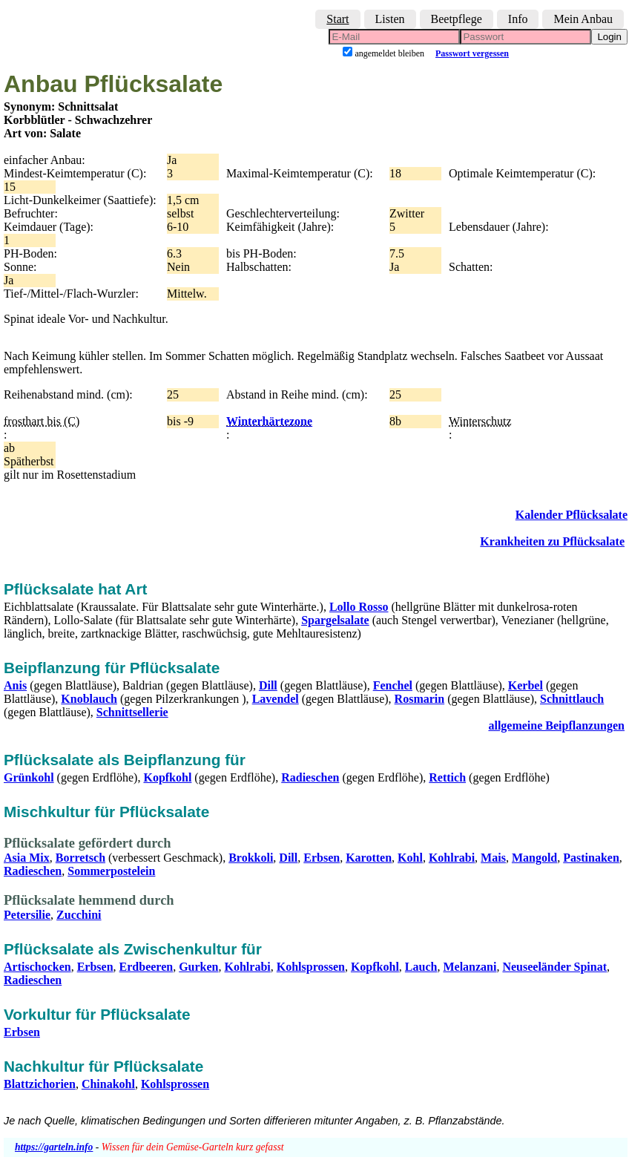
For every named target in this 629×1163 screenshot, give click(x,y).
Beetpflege (456, 19)
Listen (390, 19)
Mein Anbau (583, 19)
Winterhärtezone (269, 421)
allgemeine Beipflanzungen (556, 725)
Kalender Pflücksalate (572, 514)
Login (609, 36)
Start (337, 19)
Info (518, 19)
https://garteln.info (54, 1147)
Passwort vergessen (472, 53)
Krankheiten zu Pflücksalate (552, 541)
